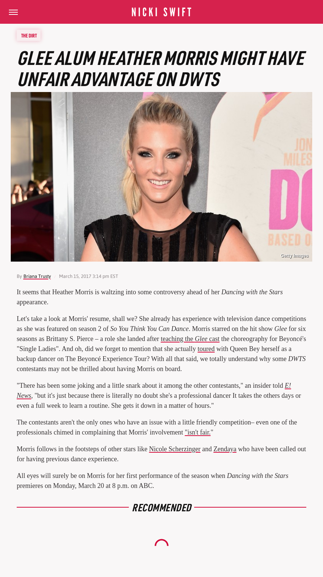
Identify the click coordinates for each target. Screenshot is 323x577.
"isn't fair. (198, 432)
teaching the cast (190, 338)
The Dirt (29, 35)
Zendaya (224, 449)
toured (206, 349)
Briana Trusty (37, 276)
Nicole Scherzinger (174, 449)
